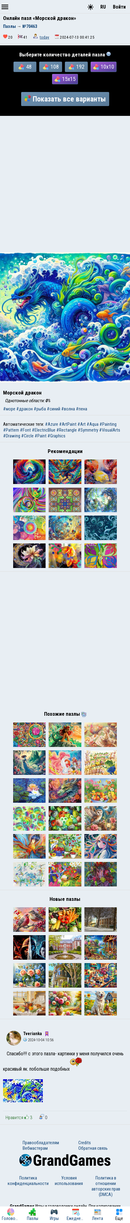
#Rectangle (66, 430)
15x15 (65, 79)
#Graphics (56, 436)
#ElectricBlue (43, 430)
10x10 (103, 66)
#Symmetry (88, 430)
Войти (119, 7)
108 (51, 66)
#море (9, 409)
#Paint (40, 436)
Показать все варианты (65, 99)
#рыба (40, 409)
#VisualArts (109, 430)
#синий (53, 409)
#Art (81, 424)
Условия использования (69, 1180)
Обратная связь (93, 1148)
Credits (84, 1142)
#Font (25, 430)
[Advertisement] (65, 184)
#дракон (24, 409)
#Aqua (92, 424)
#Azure (51, 424)
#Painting (108, 424)
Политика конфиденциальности (28, 1180)
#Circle (27, 436)
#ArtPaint (67, 424)
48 (25, 66)
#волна (68, 409)
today (44, 37)
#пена (81, 409)
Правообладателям (41, 1142)
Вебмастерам (35, 1148)
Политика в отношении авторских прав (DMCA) (105, 1186)
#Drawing (11, 436)
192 (76, 66)
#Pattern (11, 430)
